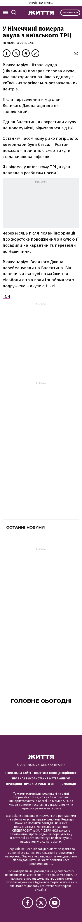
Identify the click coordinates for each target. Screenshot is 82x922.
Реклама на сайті (18, 773)
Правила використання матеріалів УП (41, 778)
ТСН (6, 296)
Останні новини (25, 527)
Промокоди (67, 784)
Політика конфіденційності (55, 773)
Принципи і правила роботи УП (30, 784)
